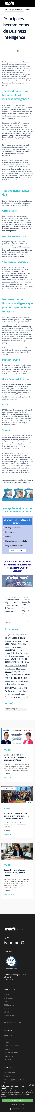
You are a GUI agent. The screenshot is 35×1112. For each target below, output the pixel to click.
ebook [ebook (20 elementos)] (19, 647)
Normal (8, 536)
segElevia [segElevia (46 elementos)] (10, 687)
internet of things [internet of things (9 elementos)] (16, 674)
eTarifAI (6, 1008)
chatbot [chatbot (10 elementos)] (24, 635)
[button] (17, 1109)
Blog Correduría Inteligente (15, 9)
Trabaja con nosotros (11, 1046)
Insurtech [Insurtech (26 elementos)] (22, 665)
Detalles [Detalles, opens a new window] (3, 1096)
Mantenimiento (9, 1073)
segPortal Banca (9, 1015)
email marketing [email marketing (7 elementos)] (26, 653)
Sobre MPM (8, 1035)
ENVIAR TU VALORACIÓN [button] (17, 550)
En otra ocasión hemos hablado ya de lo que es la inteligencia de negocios (16, 63)
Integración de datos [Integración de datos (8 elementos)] (10, 669)
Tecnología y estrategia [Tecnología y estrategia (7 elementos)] (10, 694)
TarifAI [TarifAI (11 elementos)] (26, 691)
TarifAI (6, 1001)
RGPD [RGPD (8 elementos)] (19, 684)
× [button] (33, 1085)
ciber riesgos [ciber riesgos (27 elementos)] (11, 637)
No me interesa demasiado (16, 541)
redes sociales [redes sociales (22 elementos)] (11, 684)
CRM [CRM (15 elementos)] (24, 644)
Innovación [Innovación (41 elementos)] (11, 665)
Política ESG (8, 1060)
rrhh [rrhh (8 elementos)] (22, 684)
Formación (7, 1076)
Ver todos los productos (12, 1022)
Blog (5, 1039)
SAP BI (4, 410)
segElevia (7, 995)
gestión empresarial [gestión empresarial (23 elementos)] (14, 661)
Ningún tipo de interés (14, 545)
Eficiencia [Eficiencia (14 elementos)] (14, 653)
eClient (6, 1012)
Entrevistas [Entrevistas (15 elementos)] (9, 656)
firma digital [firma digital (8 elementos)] (21, 656)
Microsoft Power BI (11, 359)
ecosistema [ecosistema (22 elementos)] (10, 649)
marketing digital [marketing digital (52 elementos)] (15, 678)
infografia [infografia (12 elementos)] (27, 662)
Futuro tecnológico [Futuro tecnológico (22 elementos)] (18, 658)
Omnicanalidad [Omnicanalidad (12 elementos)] (18, 681)
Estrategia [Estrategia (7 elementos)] (15, 656)
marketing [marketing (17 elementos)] (26, 674)
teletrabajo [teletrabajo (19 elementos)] (20, 694)
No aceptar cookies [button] (17, 1105)
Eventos (7, 1042)
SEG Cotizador (9, 1005)
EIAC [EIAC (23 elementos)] (20, 652)
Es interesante (10, 532)
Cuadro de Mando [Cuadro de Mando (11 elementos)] (10, 647)
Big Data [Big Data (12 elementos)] (19, 635)
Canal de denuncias (11, 1053)
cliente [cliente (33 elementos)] (21, 637)
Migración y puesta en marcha (14, 1080)
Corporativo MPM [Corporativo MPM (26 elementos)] (13, 643)
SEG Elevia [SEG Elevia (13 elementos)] (19, 688)
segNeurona (8, 998)
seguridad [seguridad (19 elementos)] (19, 691)
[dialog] (17, 1097)
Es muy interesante (12, 527)
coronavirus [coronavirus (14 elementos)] (23, 641)
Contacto (7, 1049)
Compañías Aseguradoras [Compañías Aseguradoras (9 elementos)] (12, 641)
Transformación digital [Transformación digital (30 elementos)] (16, 697)
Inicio (6, 9)
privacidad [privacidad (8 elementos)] (26, 681)
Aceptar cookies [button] (17, 1100)
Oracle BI (5, 384)
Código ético (8, 1056)
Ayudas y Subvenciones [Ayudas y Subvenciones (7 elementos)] (10, 635)
